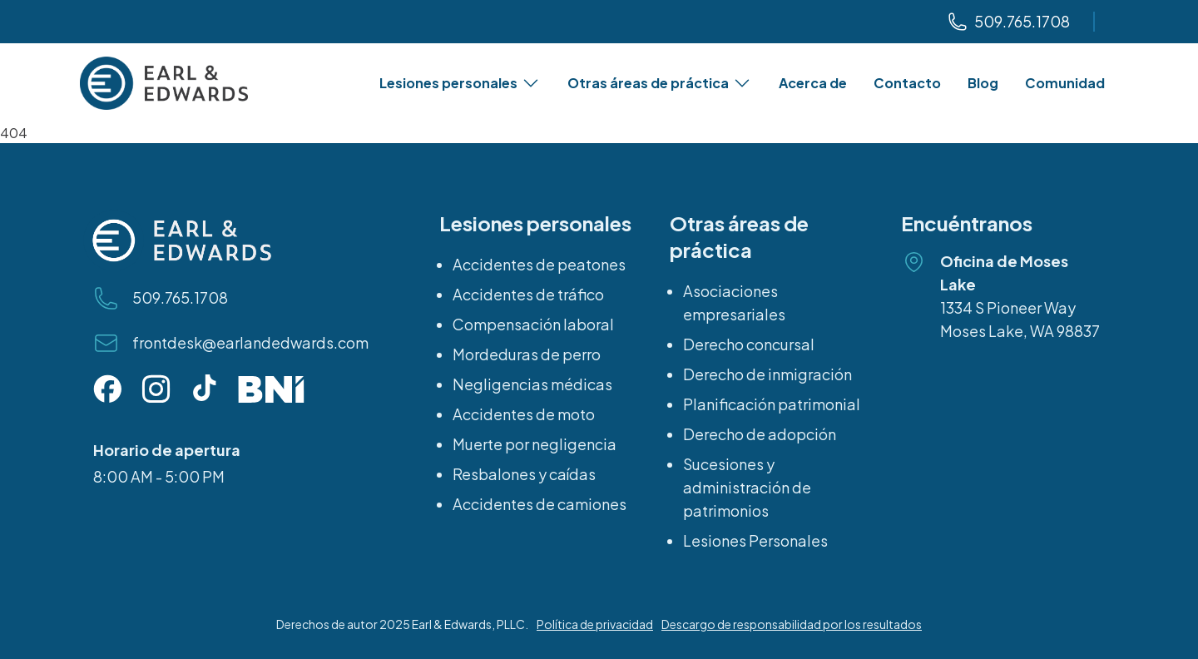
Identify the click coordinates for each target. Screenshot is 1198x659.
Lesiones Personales (755, 540)
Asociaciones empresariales (734, 302)
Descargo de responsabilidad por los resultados (791, 624)
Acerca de (813, 83)
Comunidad (1065, 83)
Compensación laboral (533, 324)
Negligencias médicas (532, 384)
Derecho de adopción (759, 433)
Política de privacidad (595, 624)
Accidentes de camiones (539, 503)
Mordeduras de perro (527, 354)
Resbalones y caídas (524, 473)
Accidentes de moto (524, 414)
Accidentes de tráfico (528, 294)
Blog (983, 83)
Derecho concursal (748, 344)
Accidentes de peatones (539, 264)
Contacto (907, 83)
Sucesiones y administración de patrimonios (747, 487)
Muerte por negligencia (534, 443)
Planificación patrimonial (771, 404)
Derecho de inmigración (767, 374)
